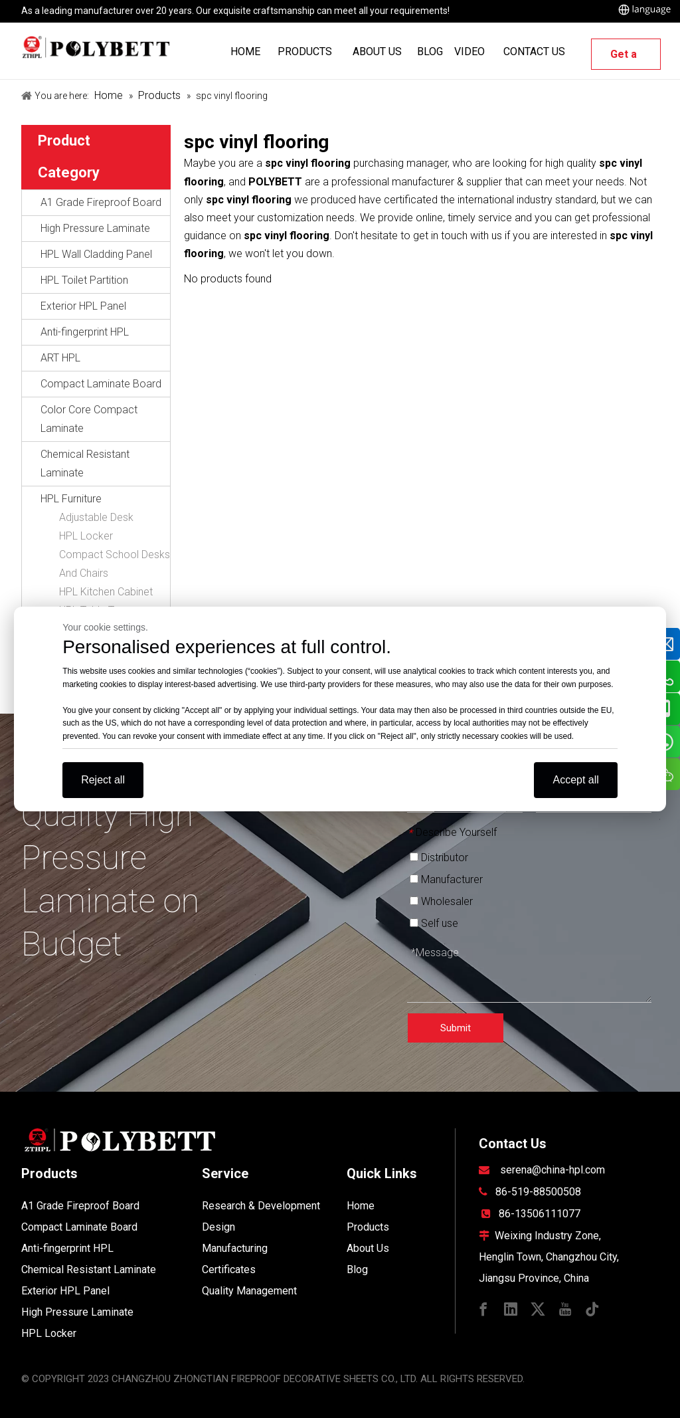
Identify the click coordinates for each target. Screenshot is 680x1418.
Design (218, 1227)
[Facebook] (483, 1308)
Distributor (439, 857)
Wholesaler (441, 901)
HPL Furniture (71, 498)
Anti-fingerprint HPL (85, 332)
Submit (455, 1028)
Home (361, 1205)
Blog (357, 1269)
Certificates (229, 1269)
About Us (368, 1248)
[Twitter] (538, 1308)
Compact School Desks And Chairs (114, 563)
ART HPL (60, 358)
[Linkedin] (511, 1308)
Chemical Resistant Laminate (85, 463)
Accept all (575, 779)
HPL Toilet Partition (84, 280)
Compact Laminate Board (101, 383)
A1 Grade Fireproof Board (101, 202)
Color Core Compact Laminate (89, 419)
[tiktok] (592, 1308)
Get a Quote (625, 59)
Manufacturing (235, 1248)
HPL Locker (86, 536)
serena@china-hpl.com (552, 1170)
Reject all (103, 779)
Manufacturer (446, 879)
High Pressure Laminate (95, 228)
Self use (434, 923)
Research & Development (261, 1205)
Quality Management (249, 1290)
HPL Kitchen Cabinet (106, 591)
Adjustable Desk (96, 517)
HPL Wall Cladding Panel (96, 254)
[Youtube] (565, 1308)
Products (368, 1227)
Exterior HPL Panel (83, 306)
